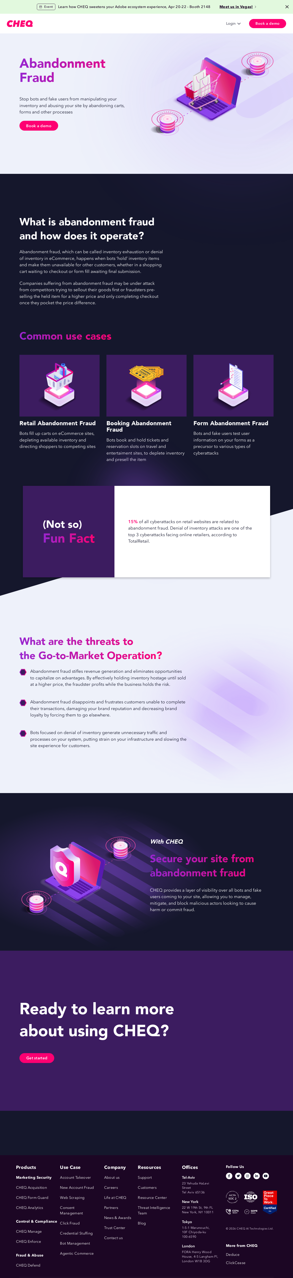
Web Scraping (72, 1197)
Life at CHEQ (115, 1197)
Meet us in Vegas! (238, 7)
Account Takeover (75, 1177)
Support (145, 1177)
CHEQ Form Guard (32, 1197)
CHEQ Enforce (28, 1241)
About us (112, 1177)
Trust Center (114, 1228)
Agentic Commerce (77, 1253)
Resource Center (152, 1197)
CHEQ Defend (28, 1265)
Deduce (232, 1254)
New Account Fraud (77, 1187)
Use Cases (76, 24)
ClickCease (235, 1263)
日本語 (181, 24)
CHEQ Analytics (29, 1207)
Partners (111, 1207)
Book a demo (40, 126)
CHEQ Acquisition (31, 1187)
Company (156, 24)
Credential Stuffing (76, 1233)
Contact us (113, 1238)
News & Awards (117, 1218)
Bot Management (75, 1243)
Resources (130, 24)
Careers (111, 1187)
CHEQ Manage (29, 1231)
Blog (142, 1223)
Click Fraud (70, 1223)
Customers (104, 24)
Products (52, 24)
